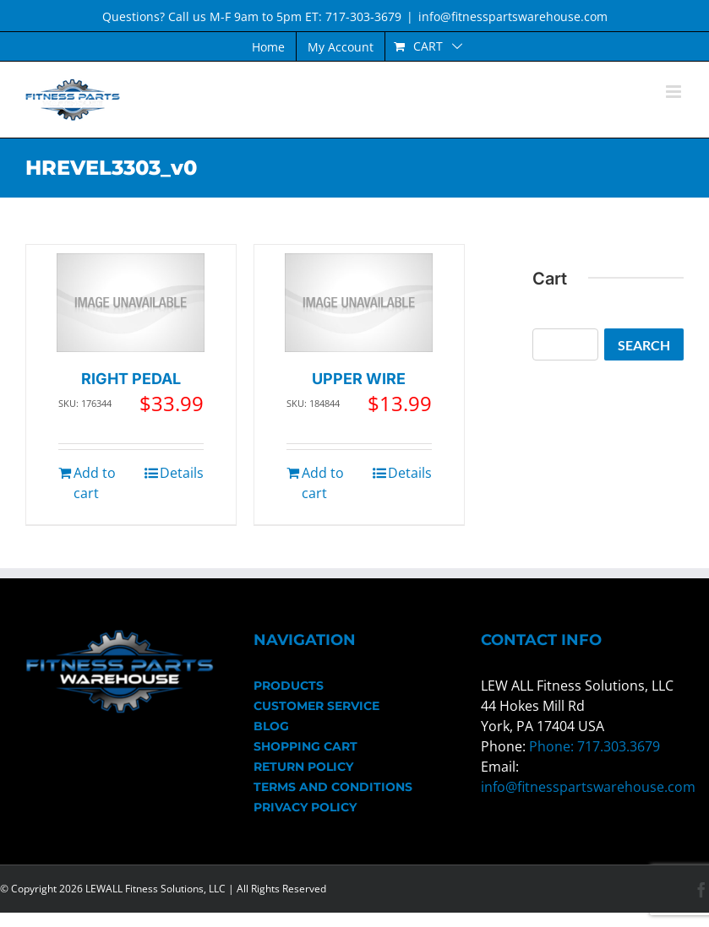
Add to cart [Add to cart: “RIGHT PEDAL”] (95, 483)
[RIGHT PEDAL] (131, 302)
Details (182, 473)
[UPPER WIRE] (359, 302)
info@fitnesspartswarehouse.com (513, 16)
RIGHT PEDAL (131, 379)
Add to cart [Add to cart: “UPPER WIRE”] (323, 483)
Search (644, 345)
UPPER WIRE (359, 379)
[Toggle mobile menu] (675, 91)
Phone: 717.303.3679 (594, 746)
